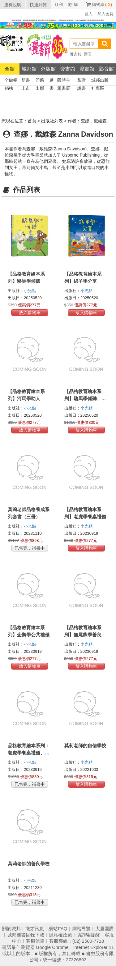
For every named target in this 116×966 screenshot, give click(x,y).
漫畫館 (86, 68)
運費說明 (12, 4)
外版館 (48, 68)
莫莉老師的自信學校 (85, 745)
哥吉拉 (76, 54)
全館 (10, 68)
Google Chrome (52, 947)
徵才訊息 (34, 928)
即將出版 (40, 81)
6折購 (73, 4)
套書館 (67, 68)
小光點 (30, 290)
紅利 (59, 4)
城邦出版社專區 (100, 81)
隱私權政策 (60, 934)
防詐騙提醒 (88, 934)
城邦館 (29, 68)
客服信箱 (35, 941)
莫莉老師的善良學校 (28, 863)
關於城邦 (11, 928)
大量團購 (104, 928)
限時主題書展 (63, 81)
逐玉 (88, 54)
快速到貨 (38, 4)
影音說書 (81, 81)
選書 (51, 81)
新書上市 (25, 81)
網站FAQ (58, 928)
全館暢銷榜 (11, 81)
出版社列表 (52, 120)
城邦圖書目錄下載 (25, 934)
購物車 (102, 4)
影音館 (106, 68)
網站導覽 (81, 928)
